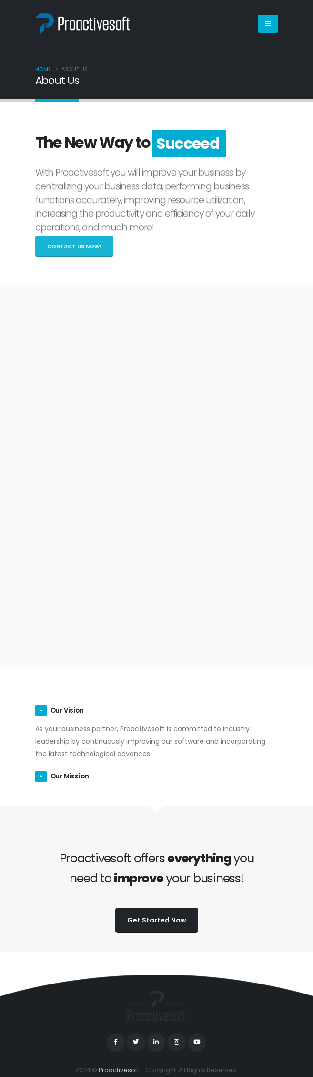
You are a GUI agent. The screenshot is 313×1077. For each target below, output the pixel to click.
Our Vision (67, 710)
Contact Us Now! (74, 246)
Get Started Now (156, 920)
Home (43, 69)
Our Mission (70, 776)
